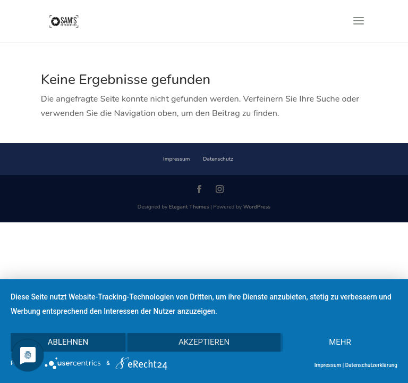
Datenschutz (218, 159)
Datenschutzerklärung (371, 365)
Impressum (176, 159)
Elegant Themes (189, 207)
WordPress (257, 207)
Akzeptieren (204, 342)
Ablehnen (68, 342)
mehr (340, 342)
